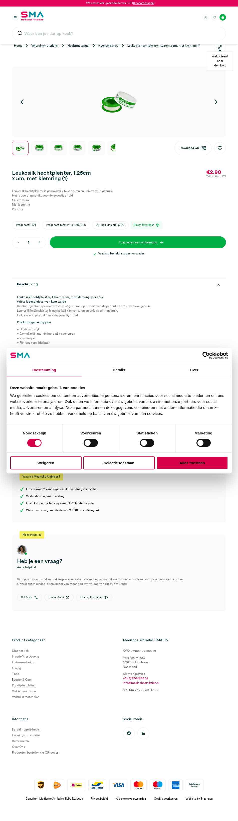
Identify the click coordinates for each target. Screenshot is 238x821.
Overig (16, 668)
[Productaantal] (28, 242)
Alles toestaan (192, 463)
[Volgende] (215, 101)
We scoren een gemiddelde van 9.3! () (120, 3)
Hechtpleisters (108, 45)
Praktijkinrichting (24, 685)
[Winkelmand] (222, 17)
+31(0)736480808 (135, 678)
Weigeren (45, 463)
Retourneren (20, 741)
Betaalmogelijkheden (26, 729)
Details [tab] (119, 370)
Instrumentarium (23, 662)
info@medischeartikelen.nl (141, 682)
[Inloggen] (205, 17)
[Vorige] (22, 101)
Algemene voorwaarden (131, 798)
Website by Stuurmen (199, 798)
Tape (15, 673)
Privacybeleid (99, 798)
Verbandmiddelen (24, 691)
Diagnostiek (20, 650)
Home (18, 45)
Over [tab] (194, 370)
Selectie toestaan (119, 463)
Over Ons (18, 746)
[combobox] (119, 33)
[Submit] (19, 34)
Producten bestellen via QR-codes (35, 752)
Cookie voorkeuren (166, 798)
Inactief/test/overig (25, 656)
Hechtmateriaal (78, 45)
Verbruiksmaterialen (45, 45)
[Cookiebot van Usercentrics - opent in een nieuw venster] (206, 355)
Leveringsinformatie (26, 735)
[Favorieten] (214, 17)
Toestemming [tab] (44, 370)
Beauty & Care (22, 679)
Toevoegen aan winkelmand (138, 242)
